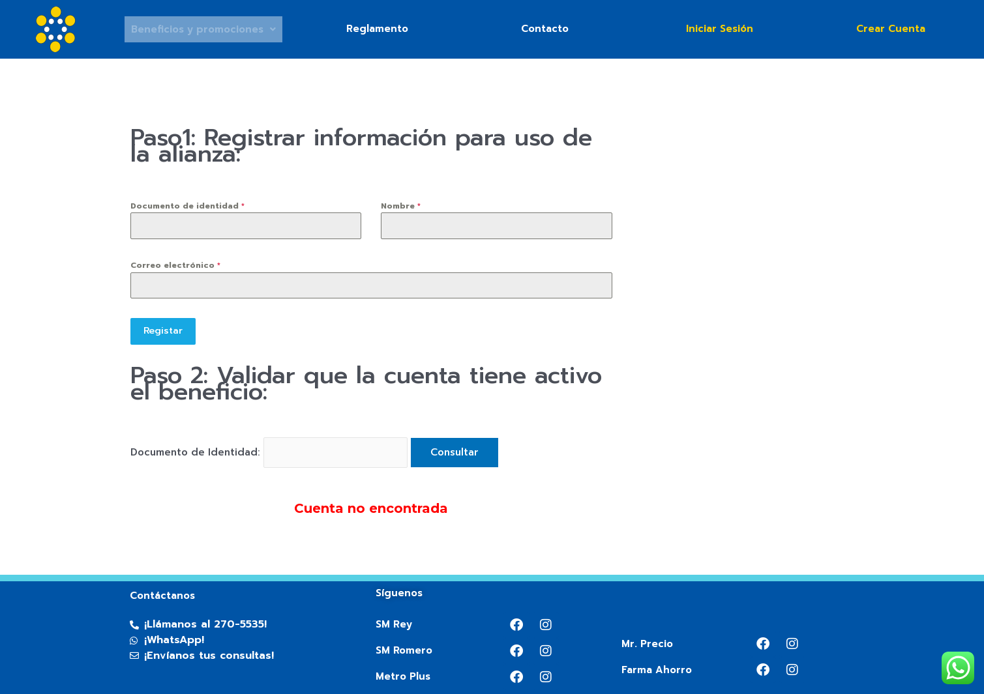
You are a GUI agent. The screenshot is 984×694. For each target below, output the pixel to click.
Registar (163, 331)
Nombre (401, 206)
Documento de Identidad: (196, 449)
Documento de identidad (187, 206)
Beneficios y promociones (203, 29)
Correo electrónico (175, 265)
